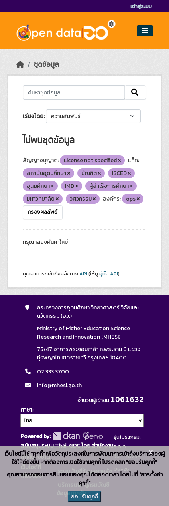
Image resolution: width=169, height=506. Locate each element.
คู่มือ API (108, 273)
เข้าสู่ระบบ (141, 6)
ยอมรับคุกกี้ (84, 496)
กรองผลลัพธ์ (42, 212)
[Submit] (135, 92)
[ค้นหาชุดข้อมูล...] (74, 92)
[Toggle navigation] (145, 31)
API (83, 273)
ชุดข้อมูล (46, 64)
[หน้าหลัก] (20, 64)
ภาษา (26, 410)
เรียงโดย (33, 116)
